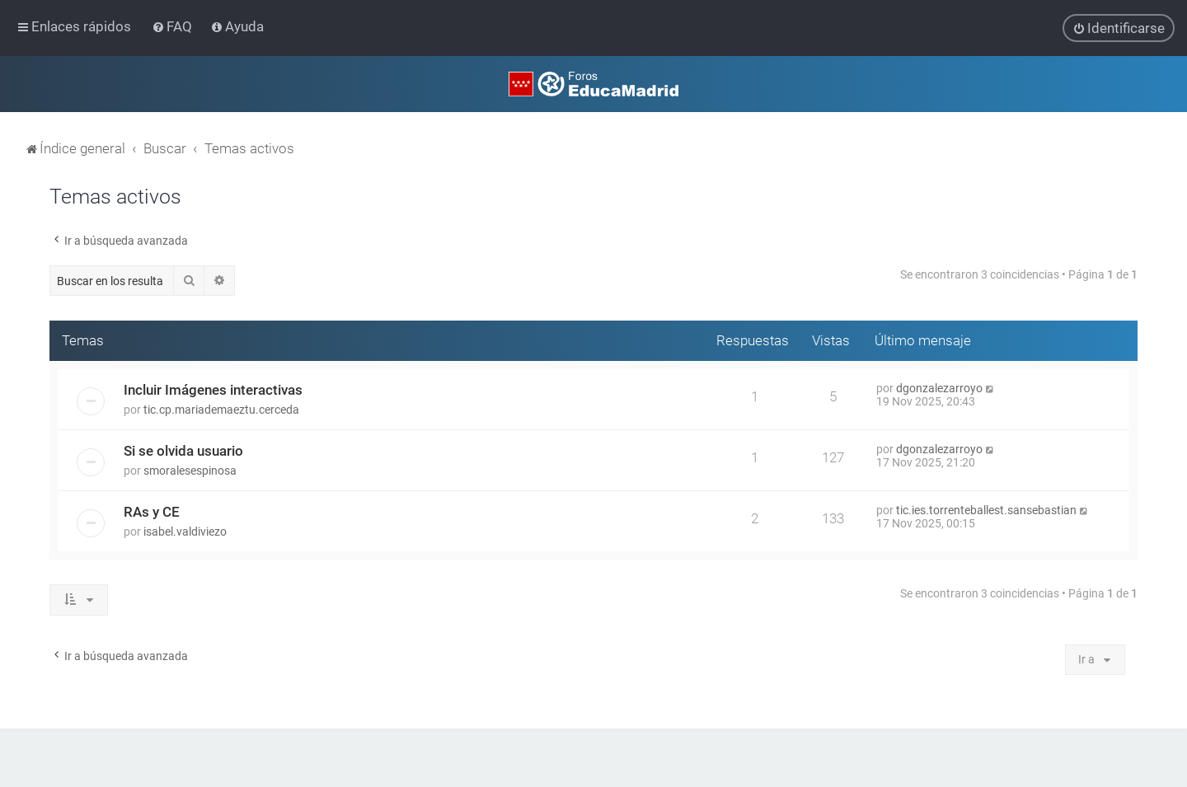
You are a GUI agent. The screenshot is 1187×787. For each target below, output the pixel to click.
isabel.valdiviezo (185, 531)
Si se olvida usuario (183, 451)
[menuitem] (173, 26)
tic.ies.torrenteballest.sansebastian (986, 510)
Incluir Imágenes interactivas (213, 390)
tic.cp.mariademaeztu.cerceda (221, 409)
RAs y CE (152, 512)
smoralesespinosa (190, 470)
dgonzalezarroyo (939, 388)
